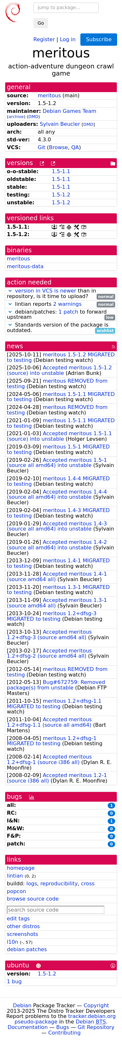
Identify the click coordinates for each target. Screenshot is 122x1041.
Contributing (64, 1033)
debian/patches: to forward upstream (61, 314)
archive (16, 116)
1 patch (68, 312)
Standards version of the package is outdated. (61, 327)
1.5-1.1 (61, 171)
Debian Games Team (69, 111)
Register (44, 39)
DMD (33, 116)
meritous (49, 95)
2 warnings (67, 304)
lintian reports (61, 304)
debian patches (27, 949)
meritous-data (25, 266)
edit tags (18, 918)
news (15, 346)
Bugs (62, 1027)
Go (41, 23)
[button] (10, 291)
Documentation (27, 1027)
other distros (23, 926)
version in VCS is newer (45, 291)
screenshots (22, 934)
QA (75, 147)
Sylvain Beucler (60, 124)
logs (31, 883)
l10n (12, 942)
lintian (15, 876)
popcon (16, 891)
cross (87, 883)
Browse (58, 147)
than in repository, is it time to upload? (61, 293)
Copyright (96, 1005)
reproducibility (59, 883)
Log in (67, 39)
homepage (20, 868)
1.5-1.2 (61, 195)
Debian (22, 1005)
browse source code (33, 899)
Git (41, 147)
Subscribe (99, 39)
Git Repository (96, 1027)
